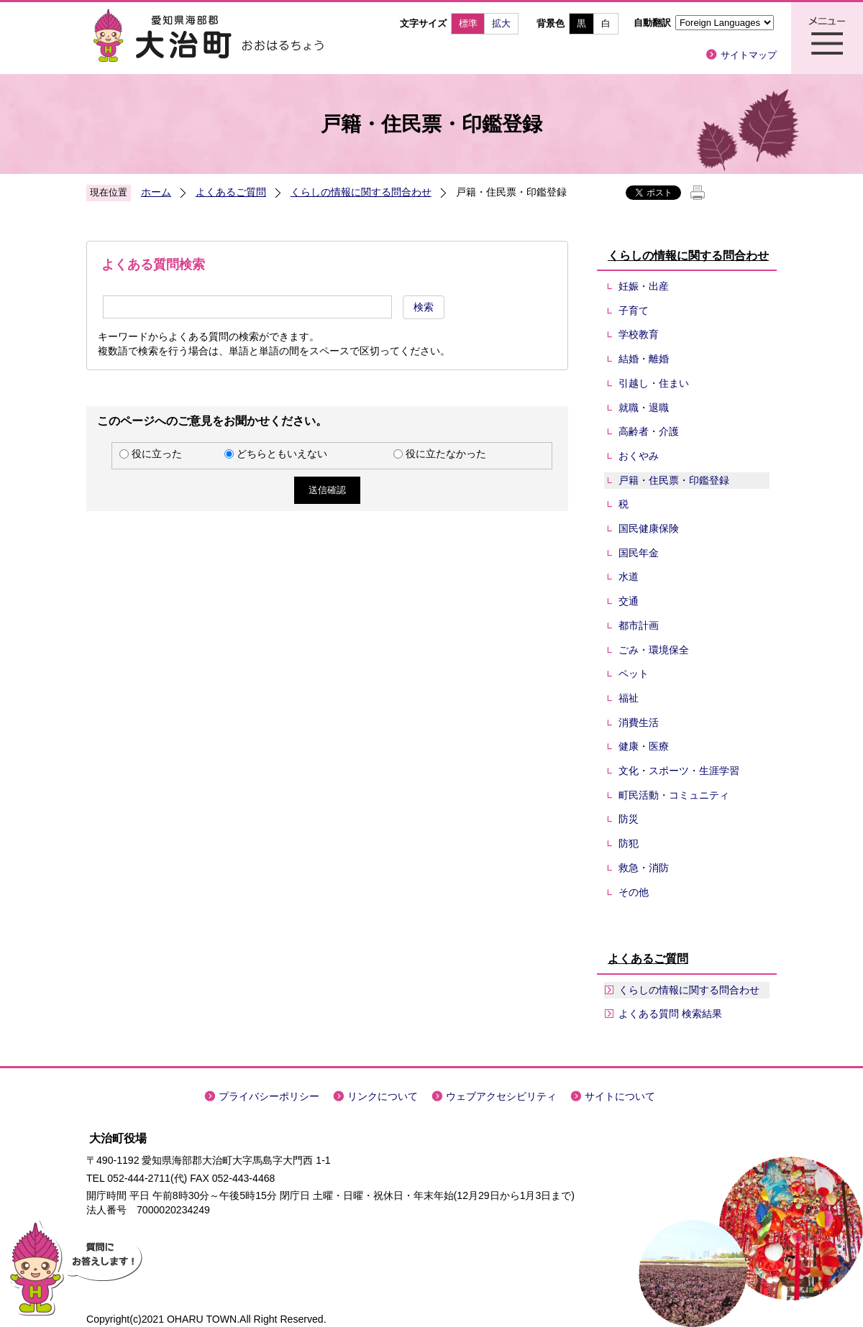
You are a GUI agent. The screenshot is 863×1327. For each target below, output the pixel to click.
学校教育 (638, 334)
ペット (633, 673)
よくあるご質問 (231, 192)
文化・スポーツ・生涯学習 (678, 770)
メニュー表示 (827, 38)
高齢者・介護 (648, 431)
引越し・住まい (653, 383)
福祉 (628, 698)
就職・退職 (643, 407)
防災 (628, 819)
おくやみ (638, 456)
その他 (633, 892)
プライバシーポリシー (269, 1096)
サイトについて (620, 1096)
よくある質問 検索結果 (670, 1013)
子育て (633, 310)
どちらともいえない (282, 453)
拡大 (501, 23)
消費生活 (638, 722)
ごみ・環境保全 (653, 650)
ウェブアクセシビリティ (501, 1096)
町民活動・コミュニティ (673, 795)
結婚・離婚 (643, 358)
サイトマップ (749, 55)
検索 (424, 307)
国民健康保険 (648, 528)
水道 (628, 576)
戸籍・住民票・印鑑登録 (673, 480)
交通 (628, 601)
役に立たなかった (446, 453)
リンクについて (382, 1096)
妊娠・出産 (643, 286)
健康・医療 (643, 746)
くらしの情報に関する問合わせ (361, 192)
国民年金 (638, 553)
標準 (468, 23)
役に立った (157, 453)
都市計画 (638, 625)
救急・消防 (643, 867)
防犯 (628, 843)
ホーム (156, 192)
